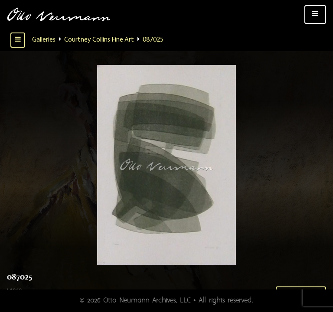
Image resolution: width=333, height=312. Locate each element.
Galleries (44, 39)
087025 (153, 39)
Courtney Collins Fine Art (99, 39)
